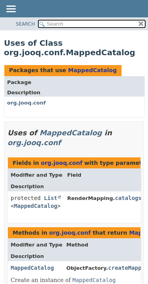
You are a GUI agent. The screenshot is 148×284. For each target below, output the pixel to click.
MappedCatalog (92, 70)
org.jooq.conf (26, 103)
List (50, 198)
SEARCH (25, 24)
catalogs (128, 198)
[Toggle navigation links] (10, 9)
